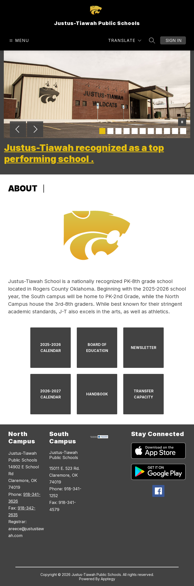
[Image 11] (183, 131)
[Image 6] (143, 131)
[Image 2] (110, 131)
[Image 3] (118, 131)
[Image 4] (127, 131)
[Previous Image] (18, 129)
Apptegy (108, 579)
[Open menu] (18, 40)
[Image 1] (102, 131)
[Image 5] (135, 131)
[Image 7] (151, 131)
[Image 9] (167, 131)
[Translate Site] (124, 40)
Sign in (173, 40)
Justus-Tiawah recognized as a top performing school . (84, 153)
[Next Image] (35, 129)
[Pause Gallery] (182, 122)
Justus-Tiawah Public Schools (63, 455)
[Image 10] (175, 131)
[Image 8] (159, 131)
